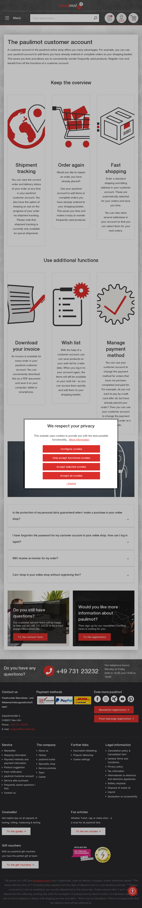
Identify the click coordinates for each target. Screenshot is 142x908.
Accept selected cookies (71, 466)
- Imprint (71, 483)
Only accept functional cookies (71, 457)
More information (79, 439)
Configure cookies (71, 448)
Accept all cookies (71, 475)
